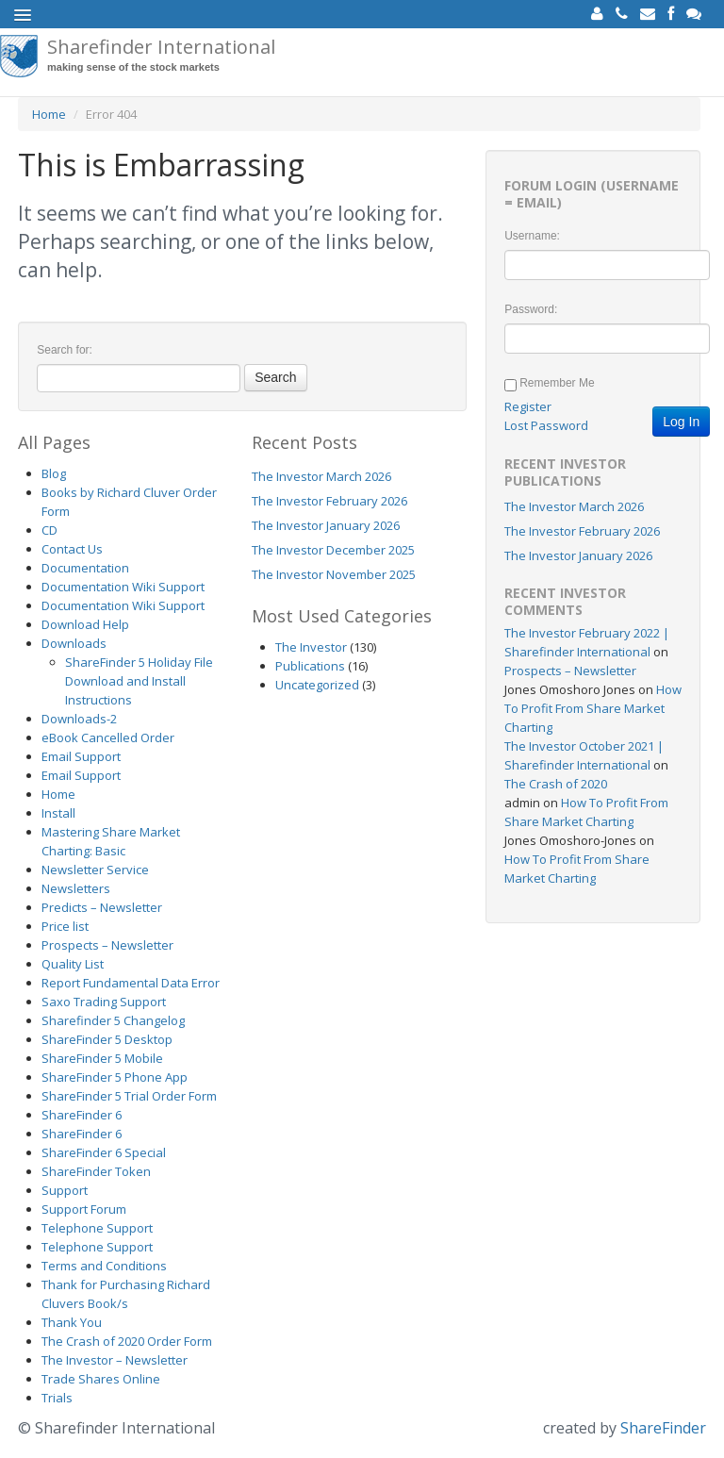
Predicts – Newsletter (101, 907)
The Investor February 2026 (329, 500)
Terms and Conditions (104, 1265)
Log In (681, 421)
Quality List (72, 963)
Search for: (64, 349)
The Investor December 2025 (333, 549)
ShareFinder (663, 1427)
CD (49, 530)
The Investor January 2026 (326, 525)
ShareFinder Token (96, 1171)
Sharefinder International (161, 55)
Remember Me (556, 382)
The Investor (311, 646)
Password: (530, 309)
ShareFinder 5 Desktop (107, 1039)
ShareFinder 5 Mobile (102, 1058)
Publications (310, 665)
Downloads (74, 643)
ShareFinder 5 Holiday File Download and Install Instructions (139, 681)
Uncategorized (317, 684)
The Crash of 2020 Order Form (126, 1341)
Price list (65, 926)
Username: (532, 235)
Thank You (71, 1322)
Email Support (81, 756)
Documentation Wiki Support (123, 586)
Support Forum (83, 1209)
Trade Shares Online (100, 1378)
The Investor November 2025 (334, 574)
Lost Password (546, 425)
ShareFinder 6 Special (103, 1152)
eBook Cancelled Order (107, 737)
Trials (57, 1397)
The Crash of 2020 (555, 783)
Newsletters (75, 888)
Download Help (85, 624)
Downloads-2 (79, 718)
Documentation (85, 567)
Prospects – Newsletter (107, 944)
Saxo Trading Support (103, 1001)
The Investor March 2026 (321, 476)
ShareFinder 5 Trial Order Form (129, 1095)
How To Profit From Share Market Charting (593, 708)
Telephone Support (97, 1227)
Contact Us (72, 548)
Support (64, 1190)
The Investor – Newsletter (114, 1359)
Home (49, 114)
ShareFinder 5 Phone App (114, 1077)
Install (58, 812)
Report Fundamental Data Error (130, 982)
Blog (53, 473)
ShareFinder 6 (81, 1114)
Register (527, 406)
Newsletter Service (95, 869)
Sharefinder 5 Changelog (113, 1020)
